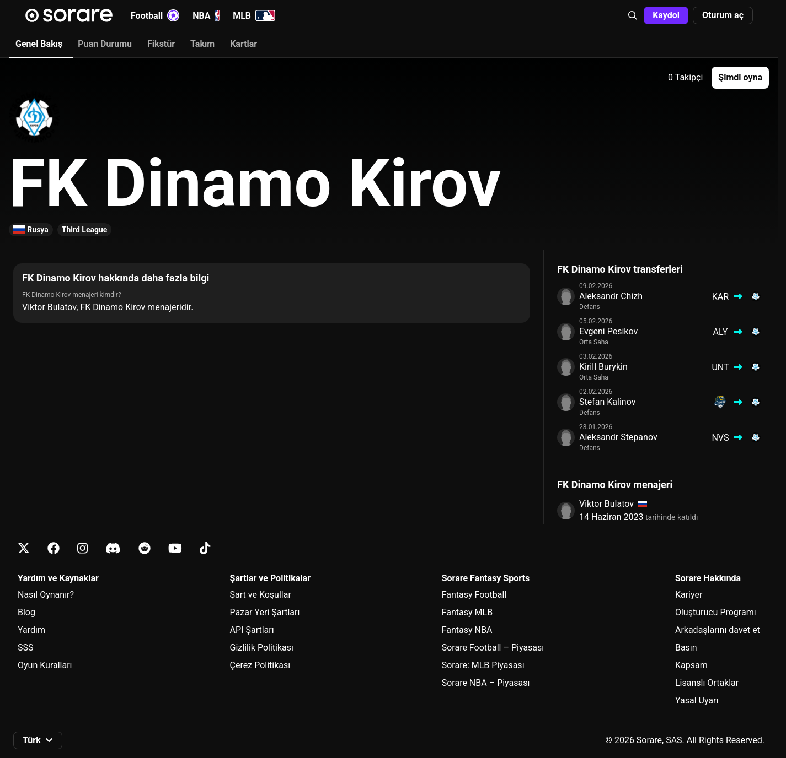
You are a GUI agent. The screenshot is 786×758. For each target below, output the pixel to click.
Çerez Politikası (260, 665)
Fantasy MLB (467, 612)
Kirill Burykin (603, 366)
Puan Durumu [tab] (105, 44)
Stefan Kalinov (607, 402)
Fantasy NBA (467, 630)
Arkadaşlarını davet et (717, 630)
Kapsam (691, 665)
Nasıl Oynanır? (46, 594)
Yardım (31, 630)
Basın (686, 647)
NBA (206, 15)
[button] (633, 15)
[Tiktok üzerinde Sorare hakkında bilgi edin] (205, 548)
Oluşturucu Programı (715, 612)
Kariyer (688, 594)
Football (155, 15)
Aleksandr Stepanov (618, 437)
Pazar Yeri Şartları (265, 612)
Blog (26, 612)
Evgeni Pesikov (608, 331)
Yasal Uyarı (696, 700)
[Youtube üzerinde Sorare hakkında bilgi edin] (175, 548)
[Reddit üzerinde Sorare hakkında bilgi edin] (144, 548)
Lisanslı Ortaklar (707, 683)
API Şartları (252, 630)
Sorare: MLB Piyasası (483, 665)
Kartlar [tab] (243, 44)
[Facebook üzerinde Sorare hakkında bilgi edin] (53, 548)
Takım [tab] (202, 44)
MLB (254, 15)
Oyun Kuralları (45, 665)
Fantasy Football (474, 594)
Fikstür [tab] (161, 44)
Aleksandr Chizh (611, 296)
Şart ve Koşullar (260, 594)
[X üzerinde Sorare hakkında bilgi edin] (23, 548)
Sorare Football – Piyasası (493, 647)
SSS (26, 647)
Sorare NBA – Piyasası (486, 683)
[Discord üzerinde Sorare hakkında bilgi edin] (113, 548)
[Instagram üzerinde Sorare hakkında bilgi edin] (82, 548)
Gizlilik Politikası (261, 647)
